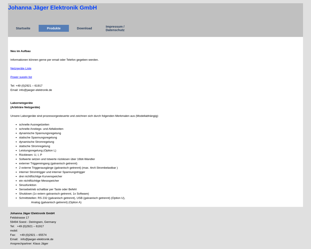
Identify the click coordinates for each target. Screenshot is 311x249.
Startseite (23, 28)
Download (84, 28)
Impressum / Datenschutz (115, 28)
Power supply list (21, 77)
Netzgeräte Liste (20, 68)
